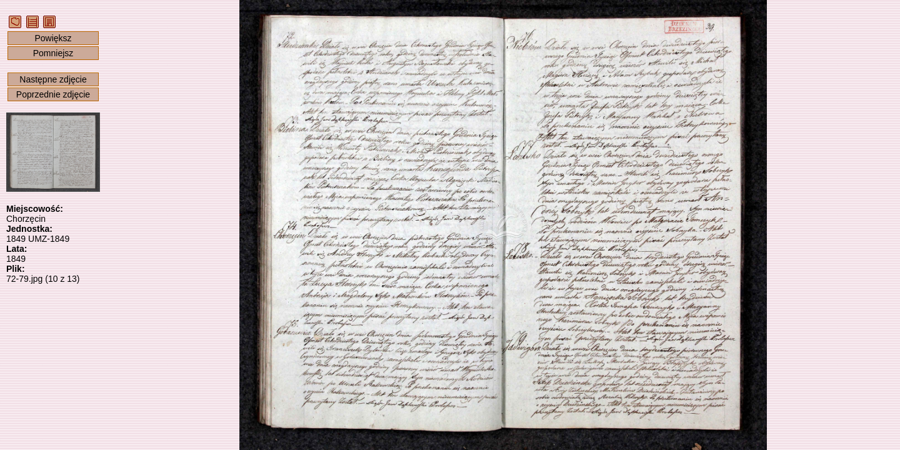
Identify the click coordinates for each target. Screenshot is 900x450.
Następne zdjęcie (52, 79)
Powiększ (52, 38)
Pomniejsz (53, 53)
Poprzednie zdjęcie (53, 94)
